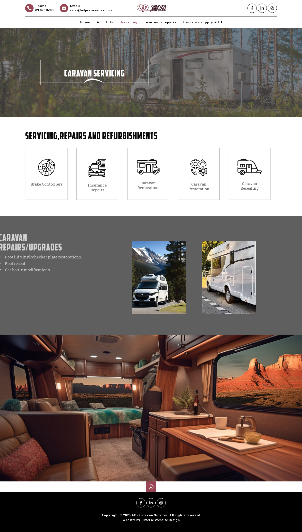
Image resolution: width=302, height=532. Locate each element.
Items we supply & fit (203, 22)
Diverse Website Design (160, 520)
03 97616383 (45, 10)
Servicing (129, 22)
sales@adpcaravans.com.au (92, 10)
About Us (105, 22)
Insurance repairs (160, 22)
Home (85, 22)
